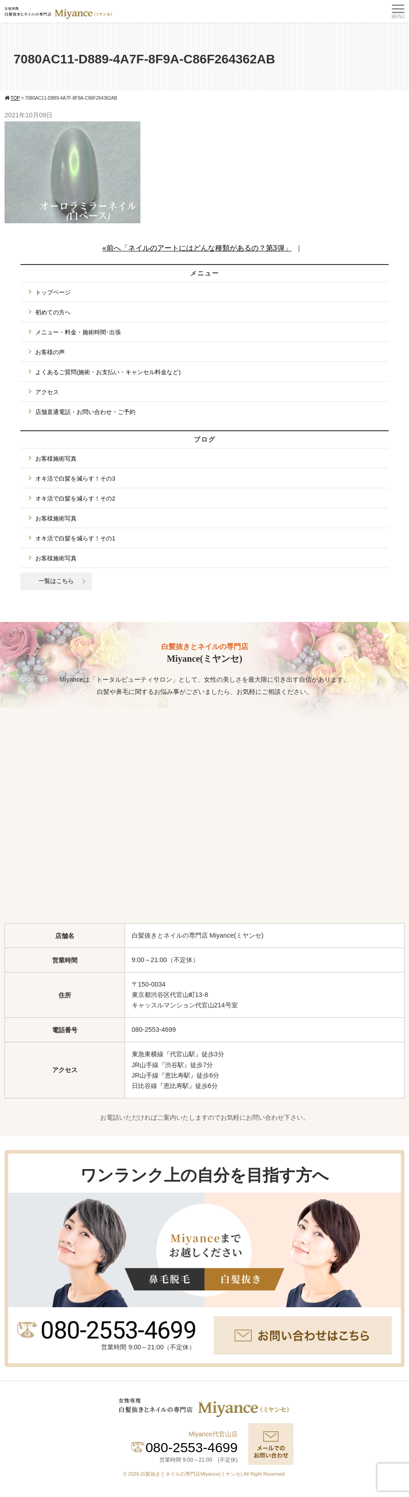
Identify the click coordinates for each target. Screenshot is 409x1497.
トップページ (53, 292)
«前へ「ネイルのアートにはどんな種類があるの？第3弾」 (197, 248)
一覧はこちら (56, 581)
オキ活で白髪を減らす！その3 (75, 478)
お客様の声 (50, 352)
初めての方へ (53, 312)
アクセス (47, 392)
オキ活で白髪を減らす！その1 (75, 538)
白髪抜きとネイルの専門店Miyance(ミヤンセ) (191, 1474)
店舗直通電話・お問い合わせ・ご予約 (85, 412)
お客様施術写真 (56, 458)
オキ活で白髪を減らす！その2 (75, 498)
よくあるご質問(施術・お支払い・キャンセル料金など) (108, 372)
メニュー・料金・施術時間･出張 (78, 332)
